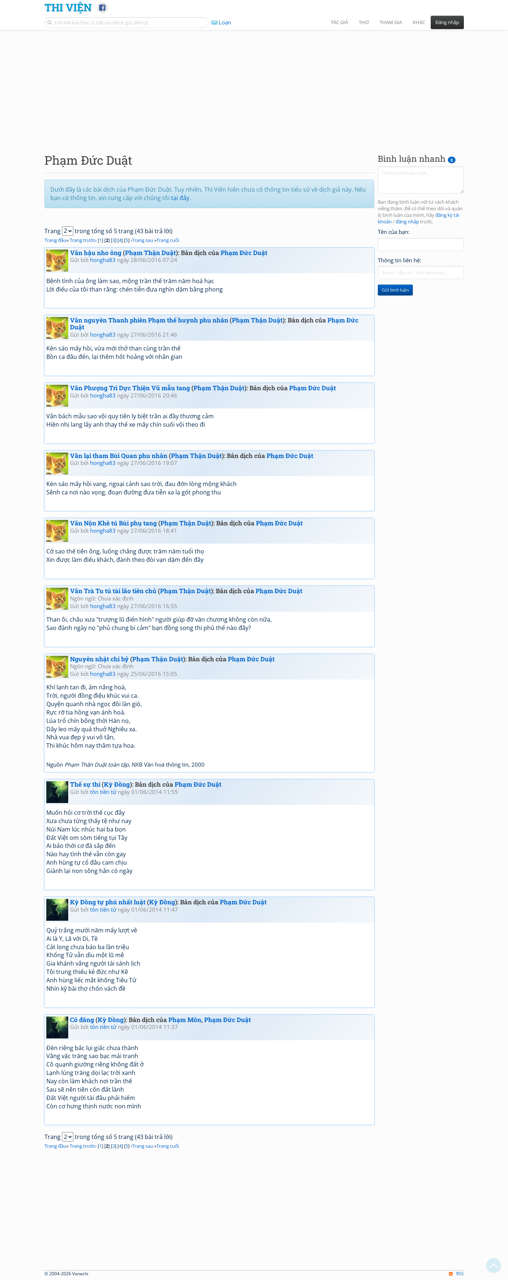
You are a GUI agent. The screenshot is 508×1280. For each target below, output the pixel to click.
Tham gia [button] (391, 22)
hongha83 (103, 259)
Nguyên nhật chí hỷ (99, 659)
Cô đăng (82, 1019)
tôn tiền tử (103, 791)
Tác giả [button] (339, 22)
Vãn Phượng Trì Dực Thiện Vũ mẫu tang (130, 388)
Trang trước (82, 240)
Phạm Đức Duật (244, 252)
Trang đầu (55, 240)
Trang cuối (167, 240)
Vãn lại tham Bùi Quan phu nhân (118, 455)
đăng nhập (407, 222)
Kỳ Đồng (117, 784)
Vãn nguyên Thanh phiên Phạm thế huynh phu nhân (149, 320)
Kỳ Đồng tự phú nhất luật (108, 902)
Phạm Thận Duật (150, 252)
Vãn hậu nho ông (95, 252)
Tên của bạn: (394, 231)
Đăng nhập (447, 22)
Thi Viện (68, 7)
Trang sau (142, 240)
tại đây (180, 198)
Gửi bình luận (395, 290)
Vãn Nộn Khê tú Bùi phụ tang (113, 523)
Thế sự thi (85, 784)
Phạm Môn (184, 1019)
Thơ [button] (364, 22)
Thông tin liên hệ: (399, 260)
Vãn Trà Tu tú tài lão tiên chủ (113, 591)
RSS (456, 1274)
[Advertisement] (254, 86)
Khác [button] (419, 22)
